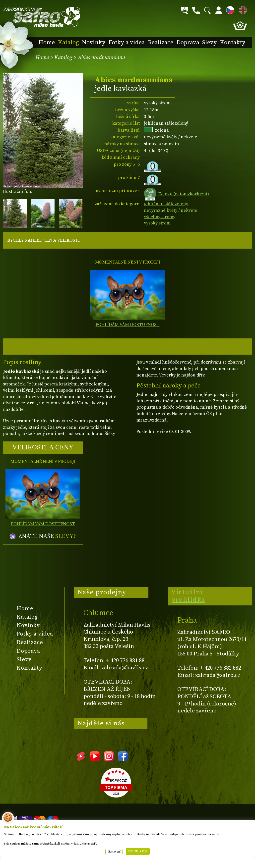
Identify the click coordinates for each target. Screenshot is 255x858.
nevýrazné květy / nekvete (170, 210)
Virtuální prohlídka (188, 596)
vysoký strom (157, 223)
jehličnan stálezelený (166, 204)
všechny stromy (159, 217)
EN (242, 9)
